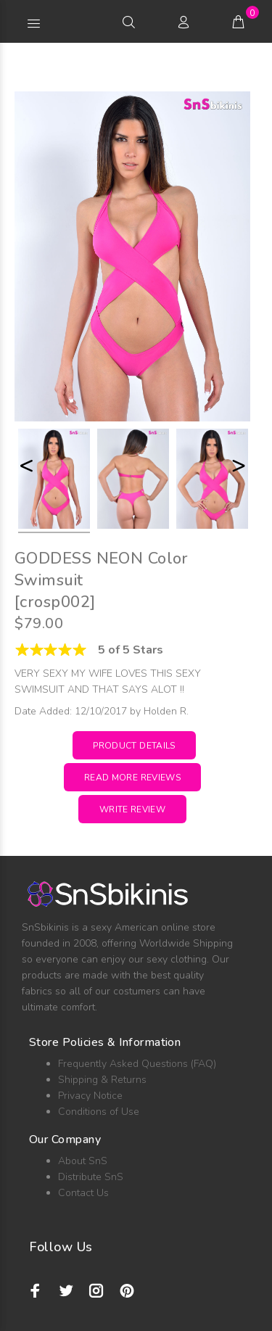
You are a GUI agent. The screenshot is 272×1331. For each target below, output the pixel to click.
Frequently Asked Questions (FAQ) (137, 1064)
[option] (54, 480)
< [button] (26, 465)
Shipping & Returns (102, 1080)
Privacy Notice (90, 1096)
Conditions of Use (98, 1111)
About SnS (82, 1161)
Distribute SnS (90, 1177)
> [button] (238, 465)
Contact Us (83, 1193)
